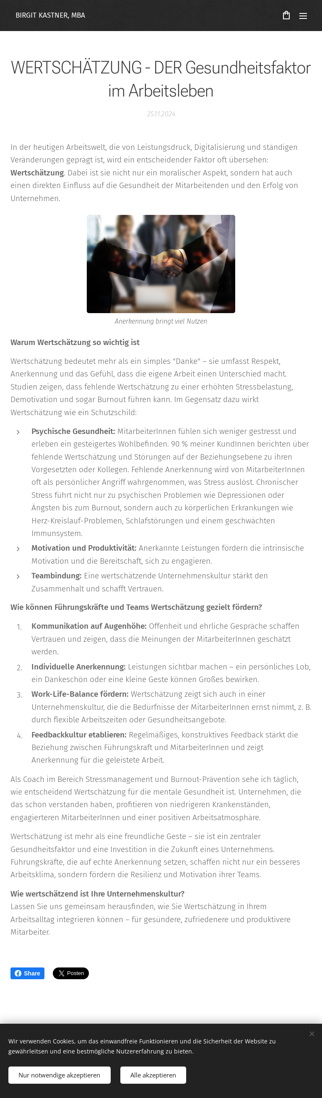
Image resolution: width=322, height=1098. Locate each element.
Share (27, 973)
